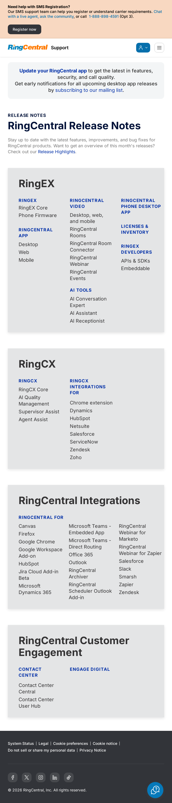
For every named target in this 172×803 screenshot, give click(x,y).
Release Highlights (56, 151)
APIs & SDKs (135, 261)
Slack (125, 569)
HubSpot (80, 418)
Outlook (78, 562)
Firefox (27, 534)
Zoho (76, 457)
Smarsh (128, 576)
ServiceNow (84, 442)
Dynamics (81, 410)
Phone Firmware (38, 215)
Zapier (126, 584)
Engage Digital (90, 669)
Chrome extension (91, 403)
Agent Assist (33, 419)
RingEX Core (33, 208)
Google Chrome (37, 541)
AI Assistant (83, 313)
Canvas (27, 526)
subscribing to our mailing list (89, 90)
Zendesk (80, 449)
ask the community (57, 16)
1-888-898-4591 (104, 16)
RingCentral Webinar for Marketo (132, 532)
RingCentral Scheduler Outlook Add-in (90, 591)
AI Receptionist (87, 321)
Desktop (28, 244)
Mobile (26, 260)
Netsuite (80, 426)
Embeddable (135, 268)
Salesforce (82, 434)
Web (24, 252)
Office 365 (81, 554)
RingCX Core (33, 389)
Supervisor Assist (39, 411)
